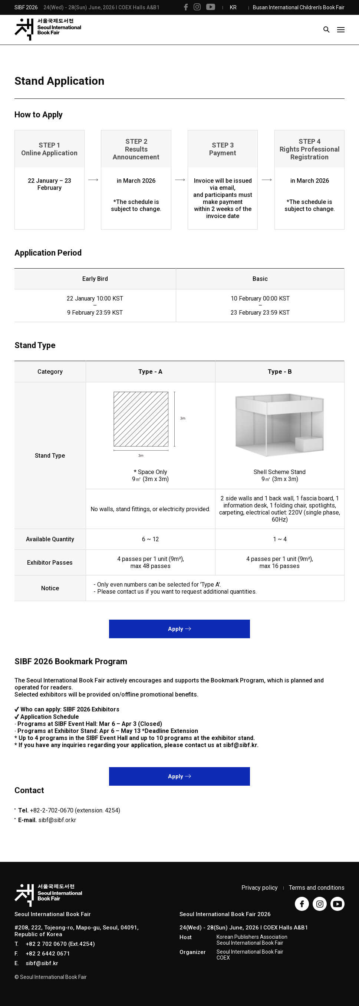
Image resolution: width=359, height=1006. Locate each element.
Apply (179, 629)
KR (233, 7)
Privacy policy (259, 887)
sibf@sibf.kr (42, 963)
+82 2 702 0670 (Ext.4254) (60, 944)
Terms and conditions (317, 887)
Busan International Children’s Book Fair (299, 7)
